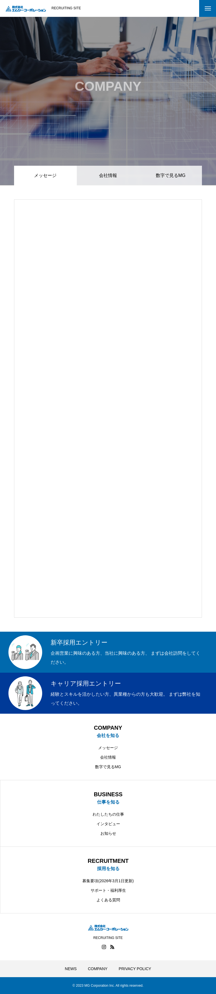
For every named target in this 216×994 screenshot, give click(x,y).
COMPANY (97, 968)
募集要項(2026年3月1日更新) (108, 881)
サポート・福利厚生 (108, 890)
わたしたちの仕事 (108, 814)
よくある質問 (108, 900)
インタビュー (108, 824)
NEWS (71, 968)
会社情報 (108, 175)
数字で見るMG (171, 175)
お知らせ (108, 833)
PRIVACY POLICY (135, 968)
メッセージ (108, 748)
